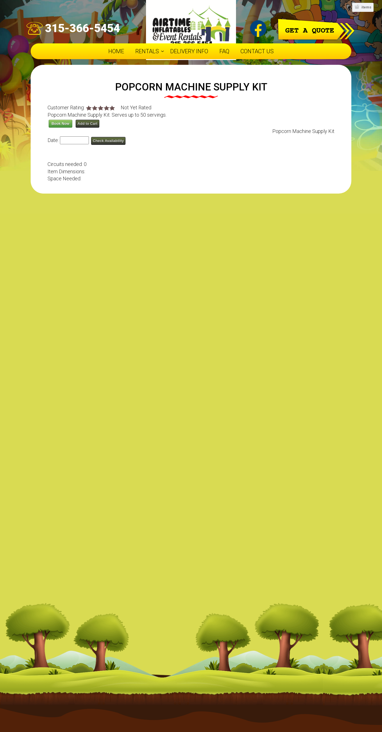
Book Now (60, 123)
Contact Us (257, 51)
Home (116, 51)
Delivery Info (189, 51)
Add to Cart (88, 123)
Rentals (147, 51)
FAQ (224, 51)
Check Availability (108, 141)
